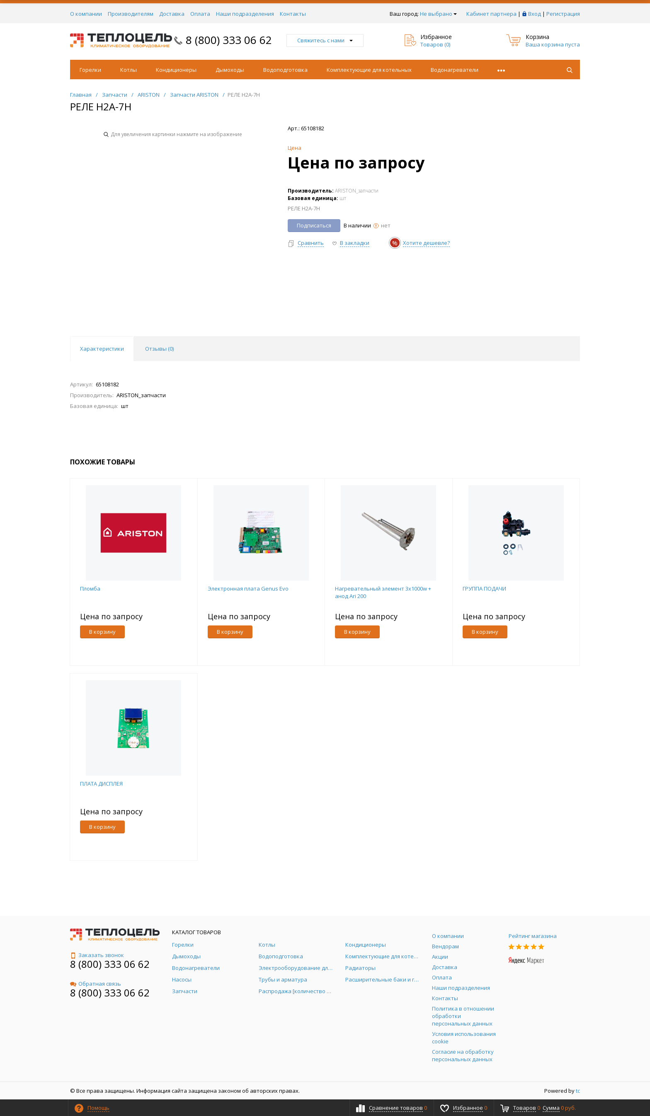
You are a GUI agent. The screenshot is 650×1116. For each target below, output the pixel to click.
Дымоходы (230, 69)
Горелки (90, 69)
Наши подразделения (245, 13)
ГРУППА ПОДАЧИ (484, 588)
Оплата (200, 13)
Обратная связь (95, 983)
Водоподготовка (285, 69)
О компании (86, 13)
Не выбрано (438, 13)
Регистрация (563, 13)
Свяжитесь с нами (325, 40)
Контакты (293, 13)
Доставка (171, 13)
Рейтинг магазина (533, 936)
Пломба (90, 588)
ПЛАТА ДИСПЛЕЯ (101, 783)
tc (578, 1090)
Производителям (130, 13)
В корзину (102, 631)
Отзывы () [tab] (159, 348)
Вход (534, 13)
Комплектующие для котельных (369, 69)
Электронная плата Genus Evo (248, 588)
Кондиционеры (176, 69)
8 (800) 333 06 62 (229, 39)
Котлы (128, 69)
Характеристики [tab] (102, 348)
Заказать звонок (97, 955)
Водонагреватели (454, 69)
